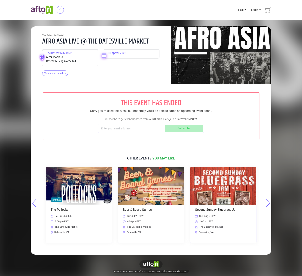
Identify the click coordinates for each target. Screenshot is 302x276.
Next (268, 203)
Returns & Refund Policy (177, 271)
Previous (34, 203)
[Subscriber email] (132, 128)
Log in (254, 9)
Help (241, 9)
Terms (151, 271)
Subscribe (184, 128)
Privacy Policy (161, 271)
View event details (55, 73)
